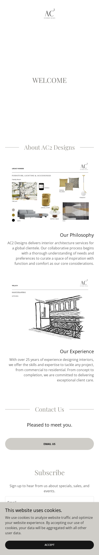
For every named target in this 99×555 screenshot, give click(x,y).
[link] (49, 13)
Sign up (49, 519)
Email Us (49, 444)
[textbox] (49, 502)
